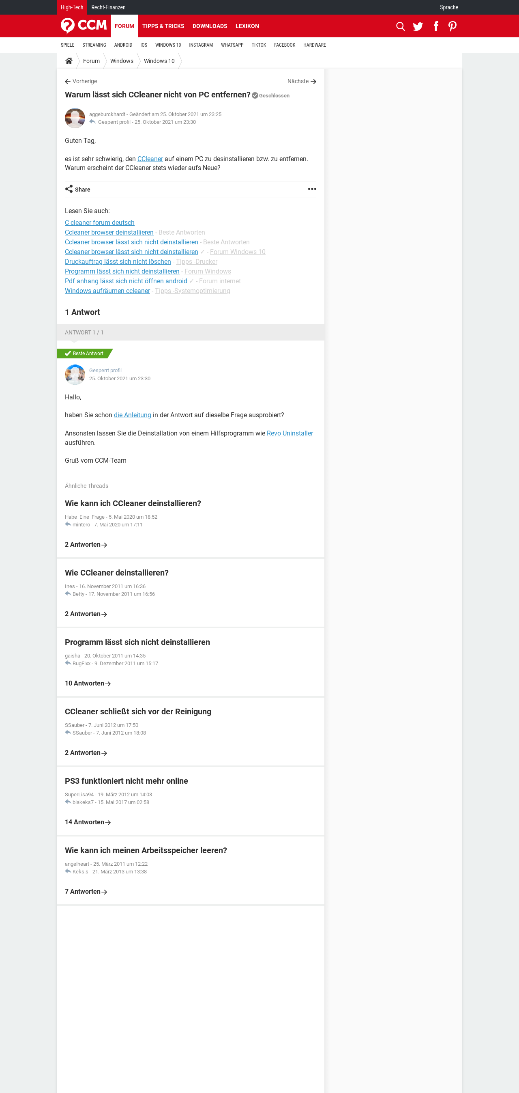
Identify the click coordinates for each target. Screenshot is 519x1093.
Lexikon (247, 26)
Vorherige (85, 81)
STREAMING (94, 45)
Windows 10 (159, 61)
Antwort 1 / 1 (84, 332)
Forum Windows (207, 271)
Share (82, 189)
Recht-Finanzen (108, 7)
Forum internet (220, 281)
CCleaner (150, 159)
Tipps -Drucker (196, 261)
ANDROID (123, 45)
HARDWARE (314, 45)
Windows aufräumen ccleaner (107, 291)
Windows (121, 61)
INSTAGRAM (201, 45)
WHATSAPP (232, 45)
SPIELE (68, 45)
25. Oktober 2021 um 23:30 (165, 122)
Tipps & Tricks (163, 26)
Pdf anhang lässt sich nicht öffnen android (126, 281)
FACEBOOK (284, 45)
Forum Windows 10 (238, 252)
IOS (143, 45)
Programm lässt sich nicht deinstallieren (122, 271)
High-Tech (72, 7)
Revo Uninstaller (290, 433)
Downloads (210, 26)
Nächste (298, 81)
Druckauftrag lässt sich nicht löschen (118, 261)
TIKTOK (259, 45)
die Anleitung (132, 415)
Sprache (449, 7)
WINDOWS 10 (168, 45)
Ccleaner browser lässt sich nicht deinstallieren (131, 252)
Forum (124, 26)
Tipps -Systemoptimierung (192, 291)
